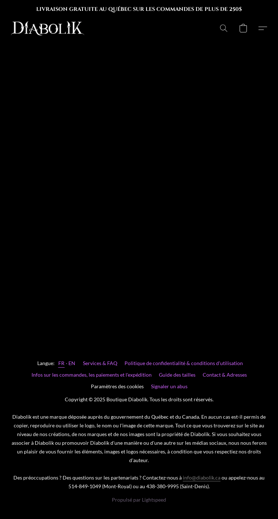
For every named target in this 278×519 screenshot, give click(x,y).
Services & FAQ (100, 363)
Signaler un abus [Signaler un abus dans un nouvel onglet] (169, 386)
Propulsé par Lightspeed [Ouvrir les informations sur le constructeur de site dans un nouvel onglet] (139, 500)
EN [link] (72, 363)
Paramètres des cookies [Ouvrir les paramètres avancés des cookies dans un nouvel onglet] (117, 386)
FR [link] (61, 363)
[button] (47, 28)
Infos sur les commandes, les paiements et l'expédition (91, 375)
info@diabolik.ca (201, 477)
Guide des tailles (177, 375)
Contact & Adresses (225, 375)
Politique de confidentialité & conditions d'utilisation (184, 363)
